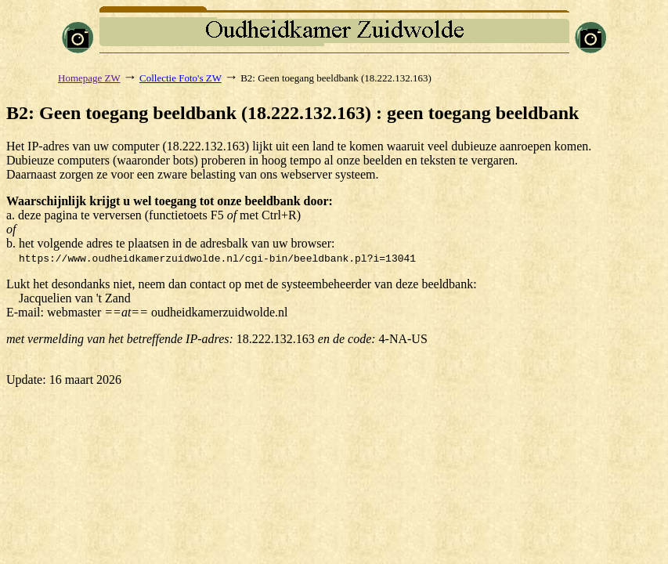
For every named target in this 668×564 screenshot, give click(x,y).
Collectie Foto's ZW (180, 78)
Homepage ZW (89, 78)
